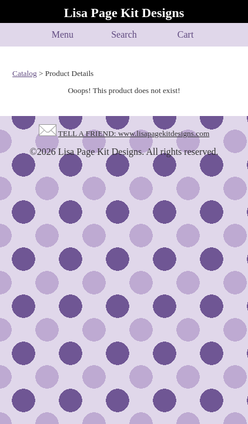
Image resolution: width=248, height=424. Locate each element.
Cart (185, 34)
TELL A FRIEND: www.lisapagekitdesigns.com (133, 133)
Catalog (24, 73)
